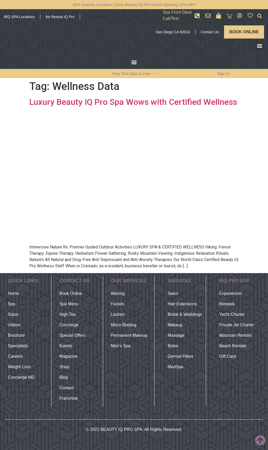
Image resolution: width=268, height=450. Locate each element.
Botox (173, 346)
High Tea (67, 314)
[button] (259, 16)
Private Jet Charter (236, 325)
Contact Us (210, 32)
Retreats (227, 304)
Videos (14, 325)
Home (13, 293)
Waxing (118, 293)
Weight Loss (19, 367)
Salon (13, 314)
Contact (66, 388)
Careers (15, 356)
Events (65, 346)
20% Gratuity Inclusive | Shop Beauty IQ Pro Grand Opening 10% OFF (134, 4)
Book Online (70, 293)
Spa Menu (69, 304)
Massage (176, 335)
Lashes (118, 314)
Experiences (230, 293)
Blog (63, 377)
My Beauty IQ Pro (60, 17)
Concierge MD (21, 377)
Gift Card (227, 356)
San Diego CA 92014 (173, 32)
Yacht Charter (232, 314)
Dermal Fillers (180, 356)
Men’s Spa (121, 346)
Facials (117, 304)
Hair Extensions (182, 304)
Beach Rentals (232, 346)
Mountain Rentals (235, 335)
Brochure (16, 335)
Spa (11, 304)
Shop (64, 367)
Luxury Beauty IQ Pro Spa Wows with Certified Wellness (133, 102)
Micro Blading (123, 325)
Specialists (18, 346)
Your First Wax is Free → (134, 73)
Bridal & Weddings (185, 314)
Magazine (68, 356)
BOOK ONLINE (244, 32)
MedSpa (175, 367)
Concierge (69, 325)
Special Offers (72, 335)
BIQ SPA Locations (19, 17)
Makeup (175, 325)
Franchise (68, 398)
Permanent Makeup (129, 335)
